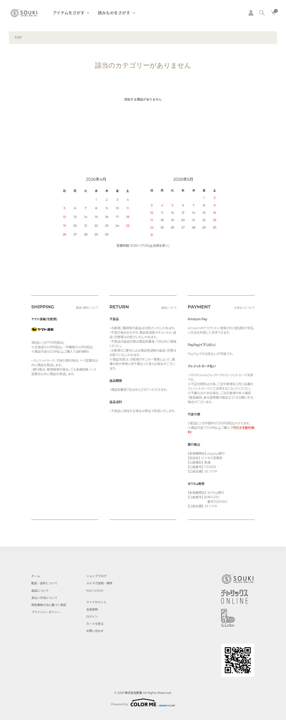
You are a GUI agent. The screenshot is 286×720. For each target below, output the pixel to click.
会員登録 (92, 609)
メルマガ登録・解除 (99, 583)
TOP (18, 37)
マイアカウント (96, 602)
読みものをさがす (114, 13)
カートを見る (95, 623)
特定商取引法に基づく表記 (48, 605)
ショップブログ (96, 576)
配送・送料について (44, 583)
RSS (89, 590)
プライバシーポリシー (45, 612)
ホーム (35, 576)
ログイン (92, 616)
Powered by (143, 703)
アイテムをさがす (68, 13)
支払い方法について (44, 598)
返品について (40, 590)
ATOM (99, 590)
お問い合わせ (95, 631)
